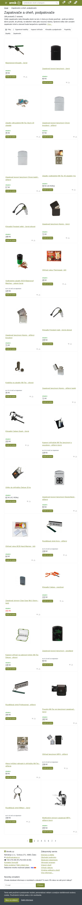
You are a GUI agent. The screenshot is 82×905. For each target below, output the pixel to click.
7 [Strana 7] (51, 841)
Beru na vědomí (12, 900)
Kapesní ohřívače (37, 29)
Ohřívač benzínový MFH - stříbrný (55, 754)
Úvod (6, 8)
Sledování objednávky (49, 860)
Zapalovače (17, 33)
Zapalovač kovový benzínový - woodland (57, 651)
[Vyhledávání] (38, 3)
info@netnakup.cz (13, 857)
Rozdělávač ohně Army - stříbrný (54, 541)
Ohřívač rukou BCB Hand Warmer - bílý (20, 546)
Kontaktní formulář (11, 862)
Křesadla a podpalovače (53, 29)
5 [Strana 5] (44, 841)
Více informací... (47, 873)
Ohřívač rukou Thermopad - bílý (54, 270)
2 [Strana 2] (34, 841)
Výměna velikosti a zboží (50, 870)
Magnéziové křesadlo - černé (16, 63)
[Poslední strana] (55, 841)
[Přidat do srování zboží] (26, 76)
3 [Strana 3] (37, 841)
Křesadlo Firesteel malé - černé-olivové (57, 330)
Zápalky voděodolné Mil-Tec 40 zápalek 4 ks (59, 176)
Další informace (27, 900)
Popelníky (67, 29)
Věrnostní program (48, 862)
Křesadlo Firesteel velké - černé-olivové (20, 226)
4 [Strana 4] (41, 841)
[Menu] (6, 3)
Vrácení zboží (46, 865)
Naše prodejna (9, 865)
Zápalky (7, 33)
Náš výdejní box (23, 865)
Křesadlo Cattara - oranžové (53, 587)
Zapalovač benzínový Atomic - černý (56, 224)
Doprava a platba (47, 855)
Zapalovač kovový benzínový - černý (56, 69)
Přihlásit (40, 885)
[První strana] (27, 841)
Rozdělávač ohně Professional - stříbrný (20, 705)
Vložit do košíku (11, 77)
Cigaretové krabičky (21, 29)
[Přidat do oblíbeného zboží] (24, 76)
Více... (49, 24)
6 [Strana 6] (48, 841)
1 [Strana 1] (30, 841)
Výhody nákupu (47, 868)
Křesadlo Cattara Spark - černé (17, 431)
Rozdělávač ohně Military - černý (17, 808)
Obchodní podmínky (48, 857)
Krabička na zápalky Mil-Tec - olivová (19, 383)
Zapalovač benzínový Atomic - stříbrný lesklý (59, 388)
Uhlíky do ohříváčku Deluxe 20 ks (18, 487)
